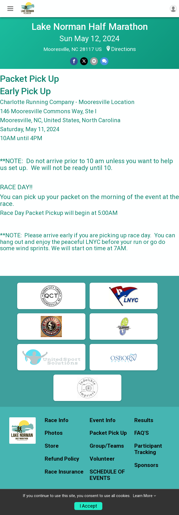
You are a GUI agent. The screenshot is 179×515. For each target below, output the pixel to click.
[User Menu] (173, 8)
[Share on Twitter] (84, 61)
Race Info (56, 420)
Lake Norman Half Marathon (89, 26)
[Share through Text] (104, 61)
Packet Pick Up (108, 433)
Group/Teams (107, 446)
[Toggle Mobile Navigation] (10, 8)
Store (52, 446)
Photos (54, 433)
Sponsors (146, 465)
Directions (123, 49)
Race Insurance (64, 472)
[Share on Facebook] (74, 61)
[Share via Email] (94, 61)
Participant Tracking (148, 449)
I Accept (88, 506)
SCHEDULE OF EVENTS (107, 475)
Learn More (143, 496)
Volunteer (102, 459)
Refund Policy (62, 459)
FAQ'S (141, 433)
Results (143, 420)
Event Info (103, 420)
